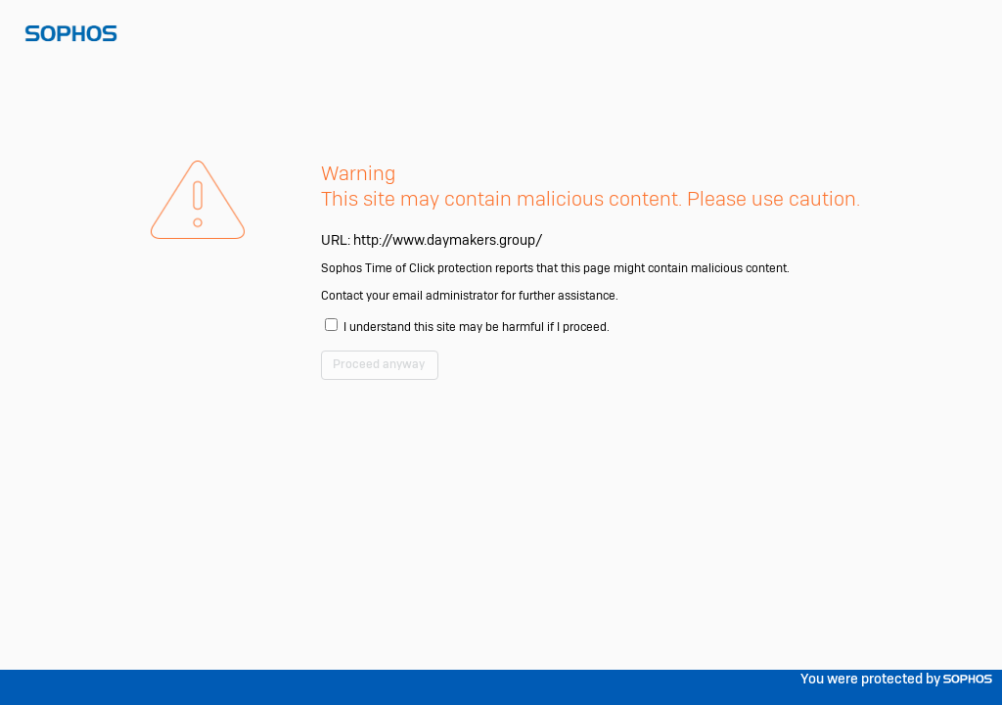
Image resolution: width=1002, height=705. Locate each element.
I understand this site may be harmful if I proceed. (496, 380)
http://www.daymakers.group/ (447, 284)
